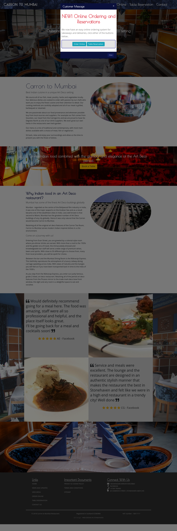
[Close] (113, 6)
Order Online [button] (79, 44)
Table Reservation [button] (95, 44)
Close (110, 55)
